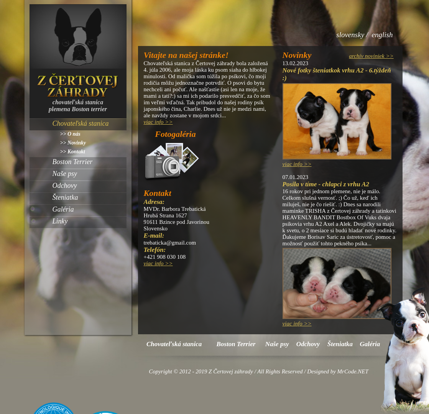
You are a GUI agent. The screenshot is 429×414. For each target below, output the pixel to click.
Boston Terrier (73, 162)
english (382, 35)
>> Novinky (73, 143)
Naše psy (65, 173)
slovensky (350, 35)
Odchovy (65, 185)
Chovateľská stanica (81, 123)
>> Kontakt (72, 151)
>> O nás (70, 134)
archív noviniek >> (371, 56)
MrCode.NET (352, 371)
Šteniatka (65, 197)
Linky (60, 221)
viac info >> (158, 122)
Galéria (63, 209)
